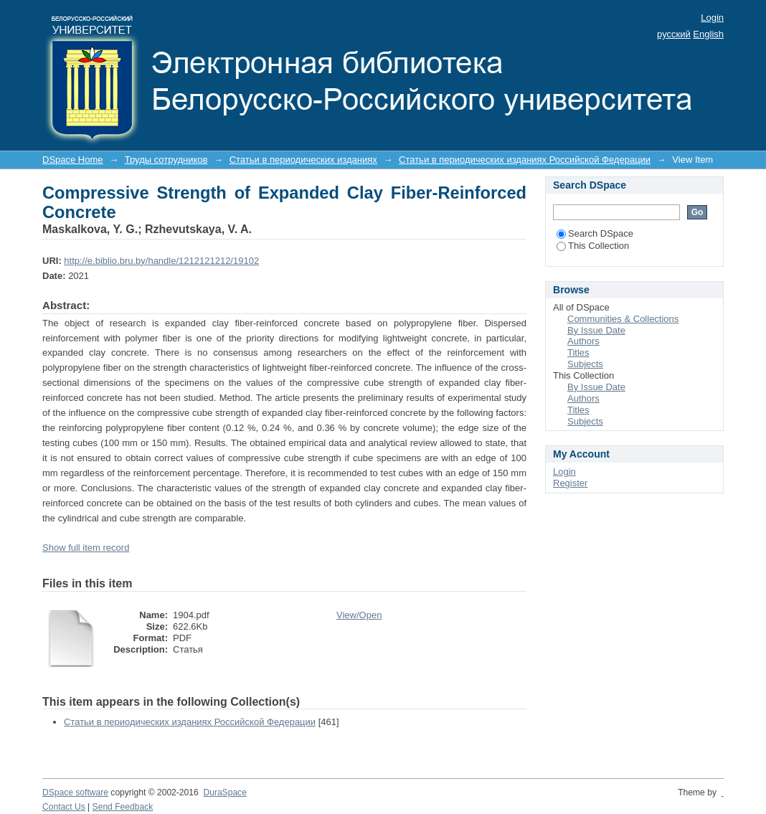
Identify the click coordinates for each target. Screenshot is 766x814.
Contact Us (63, 807)
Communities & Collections (622, 318)
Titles (578, 352)
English (708, 34)
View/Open (359, 615)
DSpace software (75, 792)
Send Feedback (123, 807)
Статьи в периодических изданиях (303, 159)
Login (712, 17)
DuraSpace (224, 792)
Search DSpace (595, 233)
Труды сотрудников (166, 159)
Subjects (585, 364)
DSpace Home (72, 159)
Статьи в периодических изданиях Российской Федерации (525, 159)
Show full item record (85, 547)
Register (570, 483)
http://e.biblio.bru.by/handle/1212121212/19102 (161, 260)
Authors (583, 341)
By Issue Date (596, 330)
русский (674, 34)
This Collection (593, 245)
